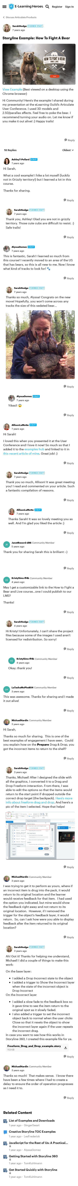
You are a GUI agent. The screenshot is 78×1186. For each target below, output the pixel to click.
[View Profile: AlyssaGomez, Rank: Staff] (6, 249)
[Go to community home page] (26, 6)
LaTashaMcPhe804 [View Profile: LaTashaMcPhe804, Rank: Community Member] (22, 687)
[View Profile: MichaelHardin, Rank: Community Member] (6, 722)
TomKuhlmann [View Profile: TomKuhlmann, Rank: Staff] (33, 1163)
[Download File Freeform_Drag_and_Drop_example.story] (65, 1048)
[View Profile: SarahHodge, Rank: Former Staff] (6, 28)
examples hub (34, 449)
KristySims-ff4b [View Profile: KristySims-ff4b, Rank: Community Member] (20, 578)
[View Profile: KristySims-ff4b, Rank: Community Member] (6, 580)
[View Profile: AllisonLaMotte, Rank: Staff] (6, 427)
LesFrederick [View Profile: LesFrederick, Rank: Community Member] (32, 1136)
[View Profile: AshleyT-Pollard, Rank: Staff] (6, 161)
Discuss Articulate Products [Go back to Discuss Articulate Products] (19, 17)
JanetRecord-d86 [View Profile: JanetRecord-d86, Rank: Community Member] (21, 542)
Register (57, 6)
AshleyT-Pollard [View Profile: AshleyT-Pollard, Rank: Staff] (20, 159)
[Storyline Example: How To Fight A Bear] (18, 163)
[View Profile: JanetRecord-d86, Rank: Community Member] (6, 544)
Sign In (69, 6)
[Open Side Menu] (4, 6)
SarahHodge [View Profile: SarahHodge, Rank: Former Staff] (19, 26)
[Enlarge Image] (39, 64)
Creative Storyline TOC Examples (32, 1131)
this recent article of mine (21, 453)
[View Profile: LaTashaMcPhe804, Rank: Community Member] (6, 689)
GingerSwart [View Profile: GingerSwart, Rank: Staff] (32, 1125)
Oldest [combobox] (68, 150)
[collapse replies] (39, 157)
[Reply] (70, 140)
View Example (12, 89)
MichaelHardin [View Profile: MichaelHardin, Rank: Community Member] (20, 720)
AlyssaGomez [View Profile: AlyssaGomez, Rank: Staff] (19, 246)
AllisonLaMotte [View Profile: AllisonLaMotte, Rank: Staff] (20, 425)
